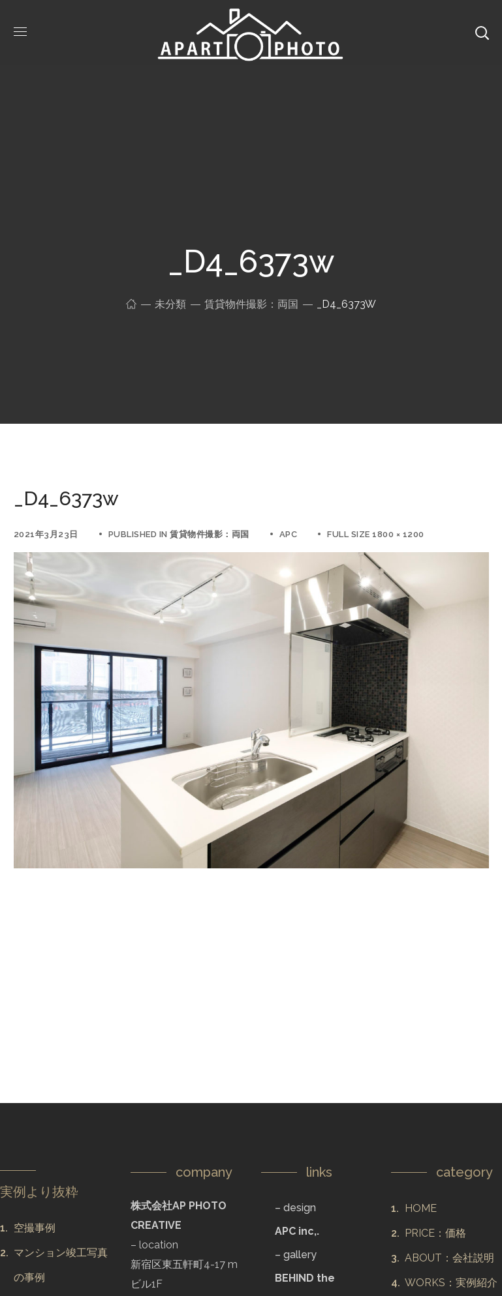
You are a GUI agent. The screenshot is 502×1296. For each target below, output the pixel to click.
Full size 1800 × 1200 (375, 534)
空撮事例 (34, 1228)
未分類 (170, 304)
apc (288, 534)
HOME (421, 1208)
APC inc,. (297, 1231)
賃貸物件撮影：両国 (251, 304)
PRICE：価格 (435, 1233)
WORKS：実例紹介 (451, 1282)
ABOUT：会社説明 (449, 1258)
